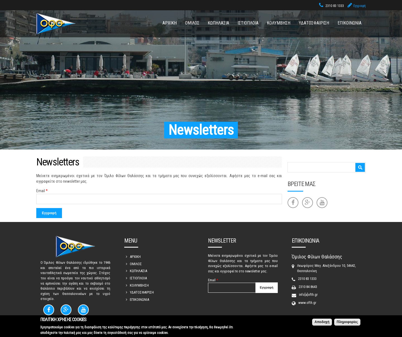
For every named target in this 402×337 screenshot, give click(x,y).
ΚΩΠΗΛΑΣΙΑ (218, 23)
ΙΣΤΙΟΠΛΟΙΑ (248, 23)
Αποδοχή (322, 323)
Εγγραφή (359, 6)
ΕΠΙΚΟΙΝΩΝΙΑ (350, 23)
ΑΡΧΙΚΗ (169, 23)
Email (42, 191)
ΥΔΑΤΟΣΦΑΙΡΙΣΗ (314, 23)
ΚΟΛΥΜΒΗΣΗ (278, 23)
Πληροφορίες (347, 323)
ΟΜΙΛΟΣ (192, 23)
